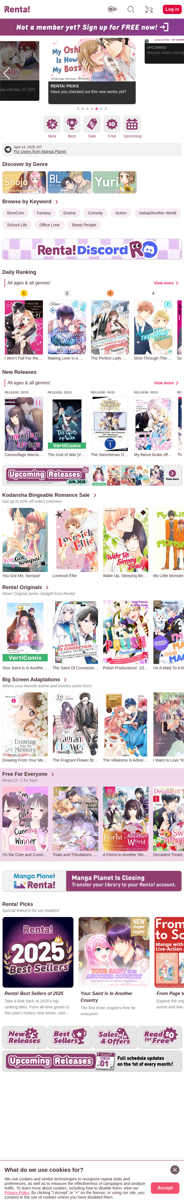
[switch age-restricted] (112, 9)
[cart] (149, 9)
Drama (69, 213)
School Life (17, 225)
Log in (172, 9)
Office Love (49, 225)
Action (121, 213)
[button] (78, 109)
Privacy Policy (17, 1192)
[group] (24, 325)
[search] (130, 9)
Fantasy (44, 213)
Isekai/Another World (157, 213)
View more (164, 283)
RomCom (15, 213)
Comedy (95, 213)
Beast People (84, 225)
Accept (165, 1187)
